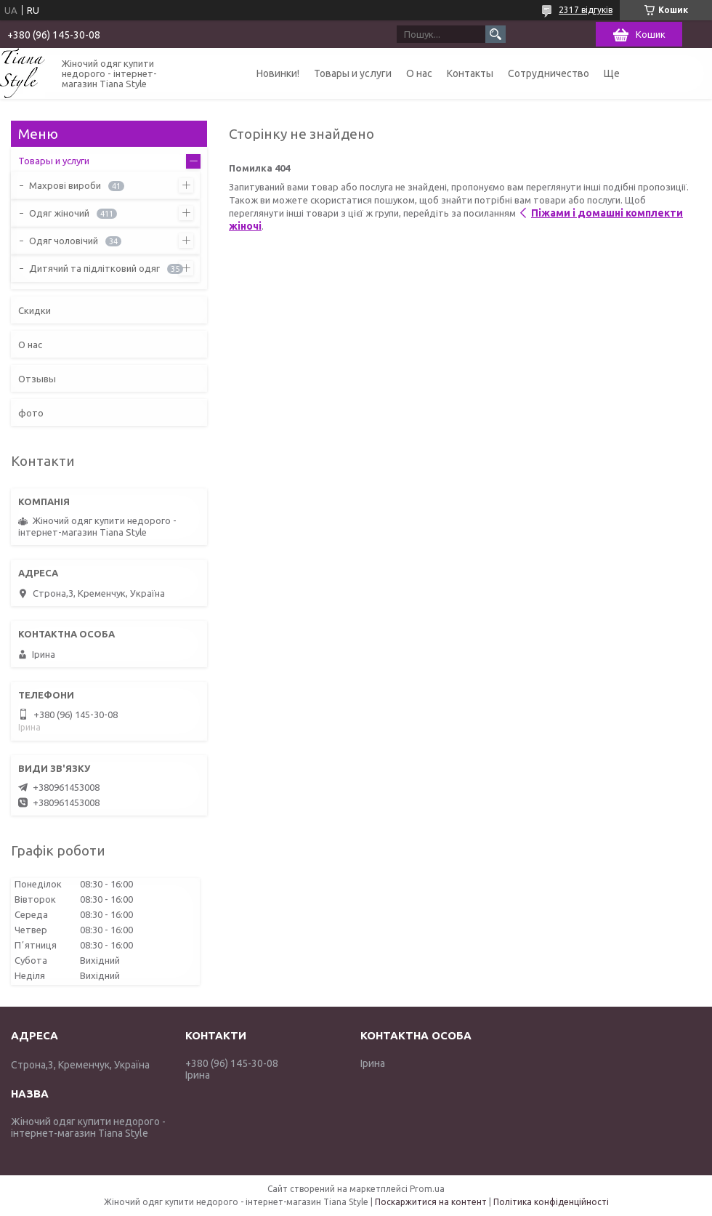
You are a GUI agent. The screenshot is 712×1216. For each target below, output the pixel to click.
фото (31, 413)
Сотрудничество (548, 73)
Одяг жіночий (59, 213)
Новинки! (277, 73)
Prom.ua (427, 1188)
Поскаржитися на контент (431, 1202)
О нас (419, 73)
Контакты (470, 73)
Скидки (34, 310)
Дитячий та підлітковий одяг (94, 268)
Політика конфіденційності (551, 1202)
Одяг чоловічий (63, 240)
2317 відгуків (585, 10)
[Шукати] (495, 34)
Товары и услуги (353, 73)
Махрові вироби (65, 185)
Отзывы (37, 379)
